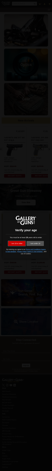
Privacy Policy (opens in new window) (30, 251)
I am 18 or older (16, 243)
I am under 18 (35, 243)
